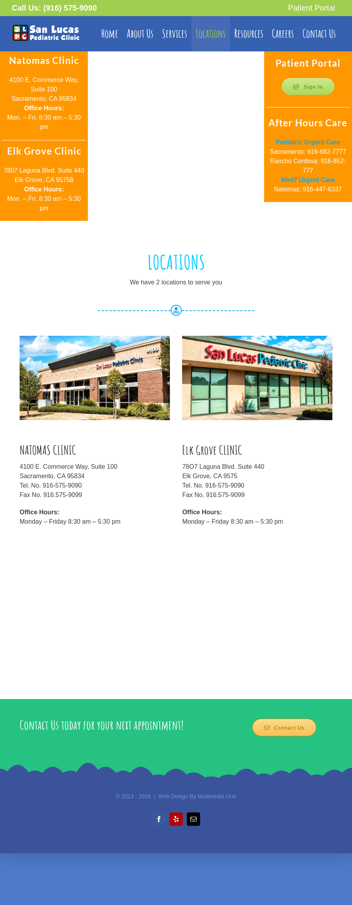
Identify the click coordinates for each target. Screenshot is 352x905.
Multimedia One (217, 796)
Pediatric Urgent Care (308, 142)
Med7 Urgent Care (308, 180)
